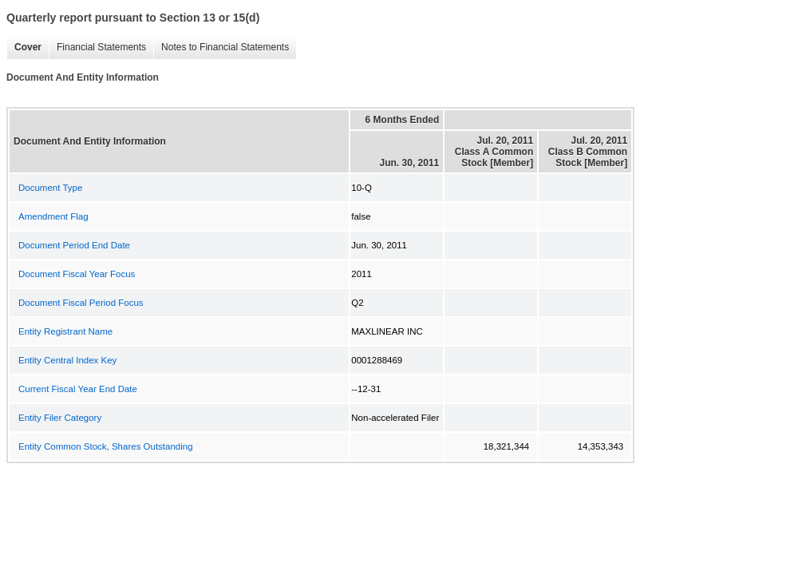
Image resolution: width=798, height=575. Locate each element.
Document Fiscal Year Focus (76, 274)
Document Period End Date (74, 245)
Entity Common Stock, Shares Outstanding (105, 446)
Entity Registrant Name (65, 331)
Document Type (50, 187)
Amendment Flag (53, 216)
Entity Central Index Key (67, 360)
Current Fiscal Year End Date (77, 389)
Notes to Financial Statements (221, 48)
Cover (23, 48)
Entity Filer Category (59, 417)
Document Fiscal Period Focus (81, 302)
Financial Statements (97, 48)
